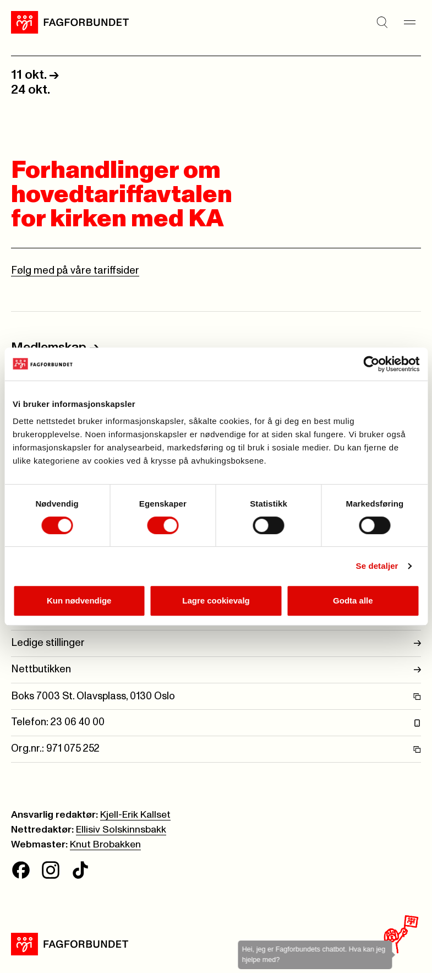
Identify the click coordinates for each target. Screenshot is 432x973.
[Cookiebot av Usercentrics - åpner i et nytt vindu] (371, 364)
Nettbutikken (216, 670)
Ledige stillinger (216, 643)
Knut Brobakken (105, 845)
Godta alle (353, 600)
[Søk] (382, 22)
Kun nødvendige (79, 600)
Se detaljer (377, 565)
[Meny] (410, 22)
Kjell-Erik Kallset (135, 815)
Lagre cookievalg (216, 600)
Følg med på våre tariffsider (75, 270)
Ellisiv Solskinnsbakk (121, 830)
